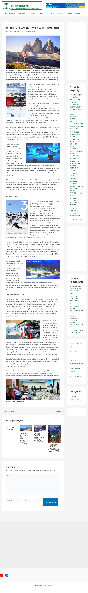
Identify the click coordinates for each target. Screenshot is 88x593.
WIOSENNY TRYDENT (9, 428)
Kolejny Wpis (59, 411)
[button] (15, 13)
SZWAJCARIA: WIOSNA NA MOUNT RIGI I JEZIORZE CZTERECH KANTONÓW (76, 144)
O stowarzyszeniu (9, 13)
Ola (71, 296)
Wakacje (60, 13)
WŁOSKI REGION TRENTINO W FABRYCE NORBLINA (39, 437)
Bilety (42, 13)
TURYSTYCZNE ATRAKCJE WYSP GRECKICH (75, 134)
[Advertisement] (79, 50)
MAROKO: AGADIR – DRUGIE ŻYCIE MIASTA (76, 291)
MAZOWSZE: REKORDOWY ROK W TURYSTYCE (76, 181)
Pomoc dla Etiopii (75, 377)
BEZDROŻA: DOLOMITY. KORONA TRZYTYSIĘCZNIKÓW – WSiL (54, 448)
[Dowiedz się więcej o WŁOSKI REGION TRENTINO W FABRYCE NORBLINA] (40, 428)
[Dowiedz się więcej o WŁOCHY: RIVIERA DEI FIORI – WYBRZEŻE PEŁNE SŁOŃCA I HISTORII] (26, 428)
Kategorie (73, 396)
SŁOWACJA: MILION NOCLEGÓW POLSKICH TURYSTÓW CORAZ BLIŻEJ (76, 191)
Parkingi (69, 14)
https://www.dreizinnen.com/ (15, 366)
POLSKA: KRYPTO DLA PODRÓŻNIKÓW (75, 298)
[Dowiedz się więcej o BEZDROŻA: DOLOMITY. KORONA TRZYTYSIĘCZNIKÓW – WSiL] (54, 434)
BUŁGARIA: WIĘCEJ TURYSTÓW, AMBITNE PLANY (76, 97)
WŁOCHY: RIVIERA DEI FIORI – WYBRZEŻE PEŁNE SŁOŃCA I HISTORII (24, 439)
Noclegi (51, 13)
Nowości (23, 13)
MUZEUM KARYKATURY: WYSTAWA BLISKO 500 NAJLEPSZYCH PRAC (76, 107)
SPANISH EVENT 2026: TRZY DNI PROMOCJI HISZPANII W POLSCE (75, 166)
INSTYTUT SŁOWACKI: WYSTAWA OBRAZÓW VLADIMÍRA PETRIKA (76, 119)
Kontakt (77, 14)
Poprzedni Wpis (8, 411)
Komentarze (10, 31)
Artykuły (33, 13)
